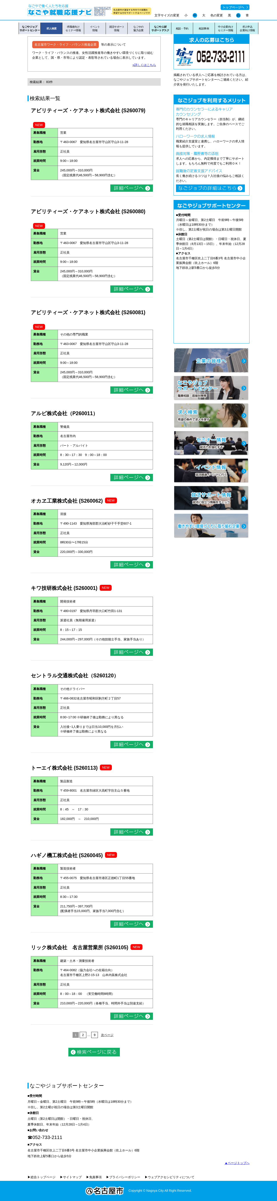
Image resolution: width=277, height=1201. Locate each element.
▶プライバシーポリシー (123, 1177)
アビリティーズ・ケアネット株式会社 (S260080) (88, 211)
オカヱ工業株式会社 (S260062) (67, 501)
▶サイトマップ (71, 1177)
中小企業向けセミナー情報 (225, 28)
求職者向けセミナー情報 (73, 28)
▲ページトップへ (237, 1163)
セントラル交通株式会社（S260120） (75, 675)
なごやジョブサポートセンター (30, 28)
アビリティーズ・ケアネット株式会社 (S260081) (88, 312)
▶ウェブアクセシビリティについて (169, 1177)
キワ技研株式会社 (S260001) (64, 588)
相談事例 (204, 28)
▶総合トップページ (41, 1177)
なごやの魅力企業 (138, 28)
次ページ (107, 1035)
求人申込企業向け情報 (247, 28)
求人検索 (51, 28)
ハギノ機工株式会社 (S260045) (67, 855)
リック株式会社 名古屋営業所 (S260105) (79, 947)
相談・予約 (182, 28)
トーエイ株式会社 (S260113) (64, 768)
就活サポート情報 (117, 28)
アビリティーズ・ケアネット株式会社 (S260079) (88, 110)
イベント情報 (95, 28)
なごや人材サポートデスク (160, 28)
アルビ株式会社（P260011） (64, 413)
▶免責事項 (94, 1177)
